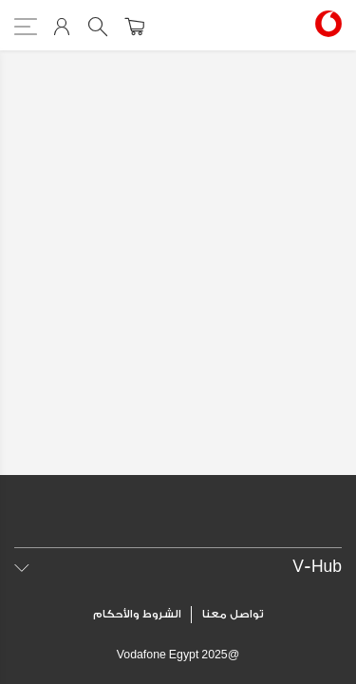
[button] (178, 566)
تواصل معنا (233, 614)
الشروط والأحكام (137, 614)
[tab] (178, 566)
